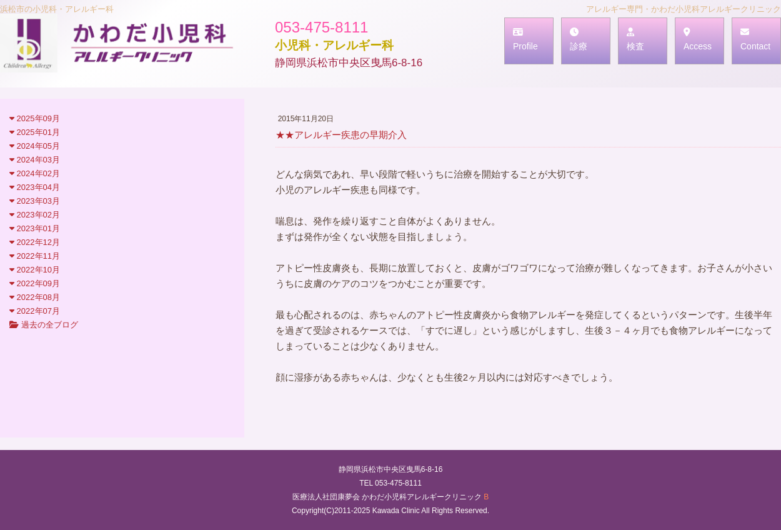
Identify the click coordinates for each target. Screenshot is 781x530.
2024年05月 (34, 146)
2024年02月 (34, 173)
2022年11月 (34, 256)
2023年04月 (34, 187)
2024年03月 (34, 159)
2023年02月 (34, 214)
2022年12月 (34, 242)
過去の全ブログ (43, 324)
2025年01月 (34, 132)
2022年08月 (34, 297)
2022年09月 (34, 283)
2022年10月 (34, 269)
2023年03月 (34, 201)
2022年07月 (34, 311)
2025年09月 (34, 118)
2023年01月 (34, 228)
